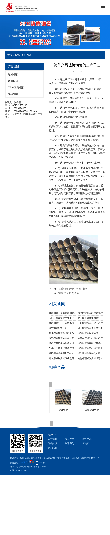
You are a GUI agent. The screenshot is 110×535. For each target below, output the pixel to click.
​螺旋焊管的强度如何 (88, 333)
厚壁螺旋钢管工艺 (58, 328)
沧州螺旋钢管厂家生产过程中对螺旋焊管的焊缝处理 (91, 323)
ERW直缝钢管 (16, 87)
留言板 (85, 443)
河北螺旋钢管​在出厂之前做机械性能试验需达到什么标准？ (62, 333)
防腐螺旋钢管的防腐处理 (90, 313)
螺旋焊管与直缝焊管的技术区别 (91, 343)
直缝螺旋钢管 (92, 409)
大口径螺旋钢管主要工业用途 (62, 318)
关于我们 (52, 439)
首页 (9, 55)
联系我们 (69, 443)
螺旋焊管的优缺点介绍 (89, 353)
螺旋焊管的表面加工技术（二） (62, 353)
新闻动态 (19, 55)
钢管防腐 (13, 80)
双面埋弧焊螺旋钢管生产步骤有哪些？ (91, 318)
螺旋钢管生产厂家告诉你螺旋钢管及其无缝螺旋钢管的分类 (62, 323)
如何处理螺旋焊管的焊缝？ (62, 348)
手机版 (42, 463)
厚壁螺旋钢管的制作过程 (72, 288)
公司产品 (69, 439)
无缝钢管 (13, 93)
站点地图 (52, 448)
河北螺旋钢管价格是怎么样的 (91, 328)
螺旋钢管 (13, 74)
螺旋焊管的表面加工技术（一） (91, 348)
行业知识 (52, 443)
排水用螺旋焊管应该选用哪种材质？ (62, 358)
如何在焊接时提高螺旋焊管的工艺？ (91, 338)
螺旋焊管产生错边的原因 (61, 343)
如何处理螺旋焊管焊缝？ (90, 358)
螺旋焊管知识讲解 (68, 293)
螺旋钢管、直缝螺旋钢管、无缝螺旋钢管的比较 (62, 313)
